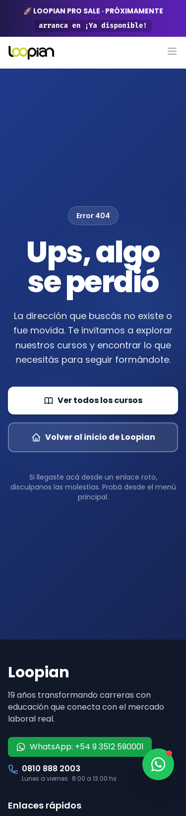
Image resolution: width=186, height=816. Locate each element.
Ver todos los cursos (93, 400)
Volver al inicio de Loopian (93, 437)
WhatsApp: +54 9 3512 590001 (80, 746)
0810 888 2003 (51, 768)
